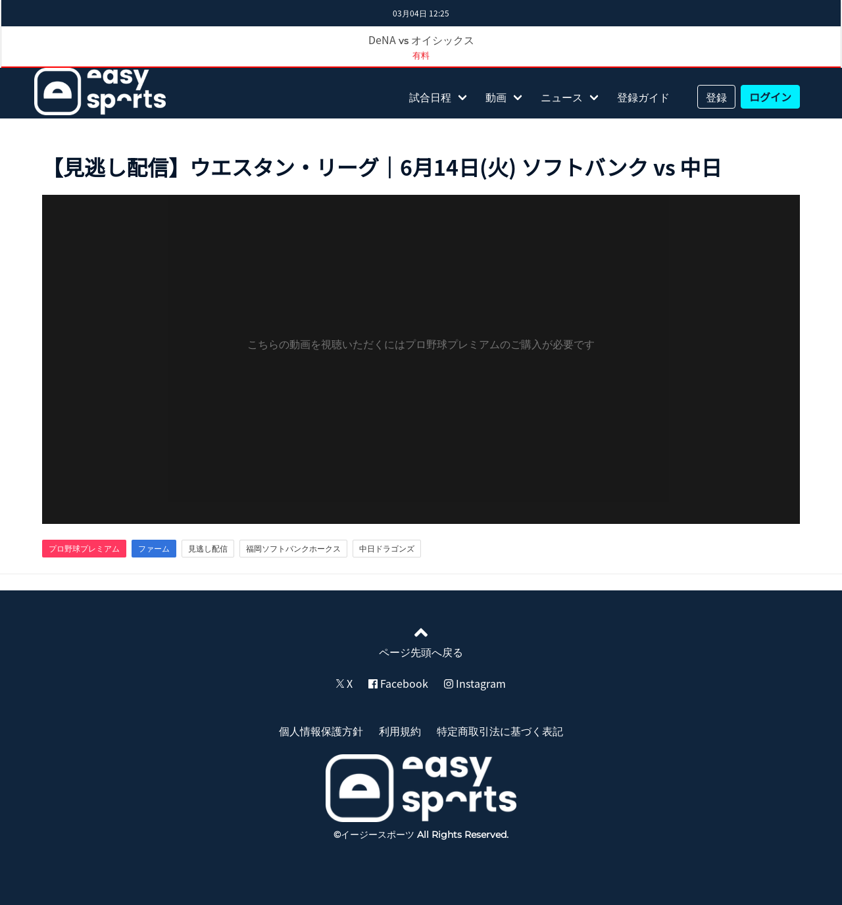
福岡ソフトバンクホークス (293, 548)
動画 (496, 97)
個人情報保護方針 (321, 730)
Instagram (475, 683)
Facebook (398, 683)
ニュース (562, 97)
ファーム (154, 548)
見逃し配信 (208, 548)
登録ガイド (643, 97)
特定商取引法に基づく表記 (500, 730)
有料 (421, 55)
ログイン (770, 97)
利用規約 (400, 730)
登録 (716, 97)
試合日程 (430, 97)
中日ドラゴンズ (386, 548)
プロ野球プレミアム (84, 548)
